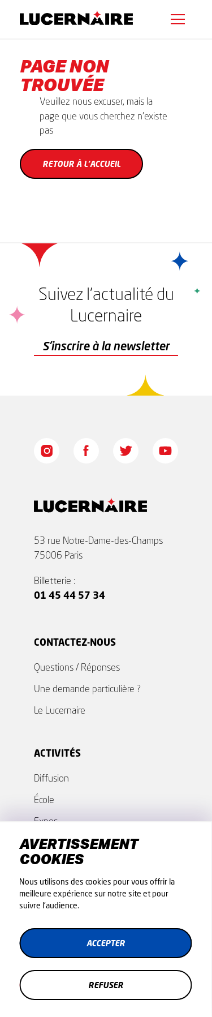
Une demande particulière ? (87, 688)
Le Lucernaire (59, 710)
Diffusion (51, 778)
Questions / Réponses (77, 667)
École (44, 799)
